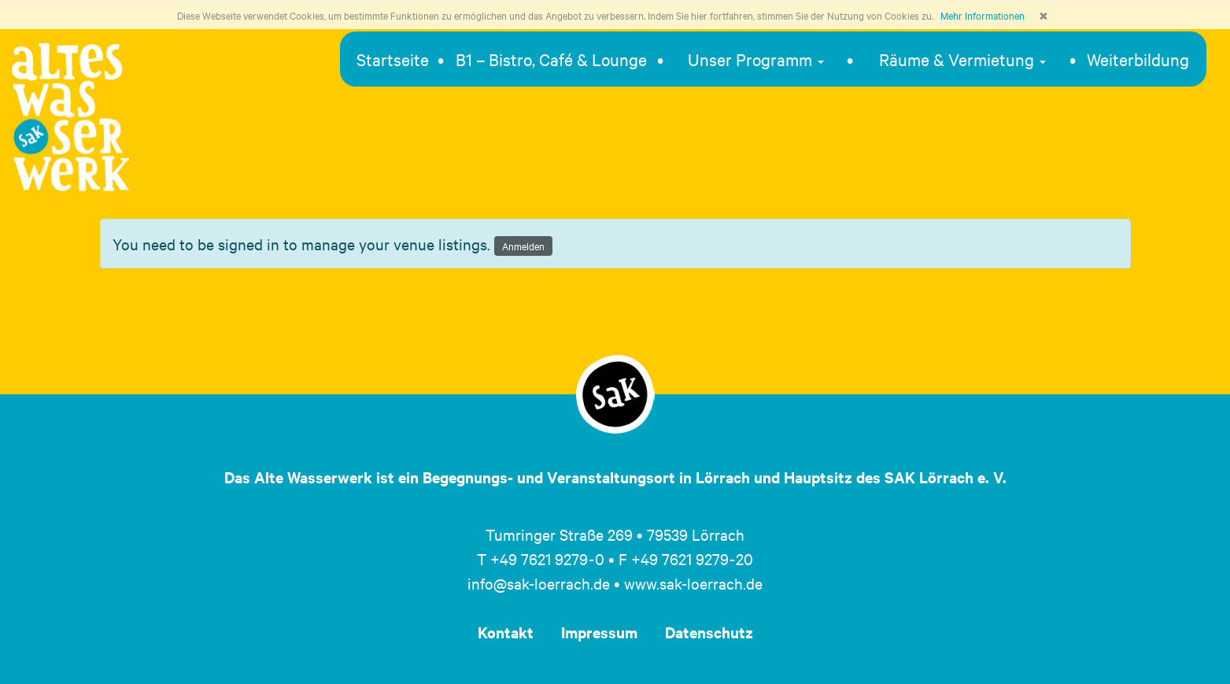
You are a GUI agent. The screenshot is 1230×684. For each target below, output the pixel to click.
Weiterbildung (1138, 59)
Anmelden (523, 245)
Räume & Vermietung (962, 59)
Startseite (392, 59)
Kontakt (506, 632)
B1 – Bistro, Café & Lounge (551, 59)
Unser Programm (756, 59)
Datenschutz (709, 632)
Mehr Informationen (982, 15)
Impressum (599, 632)
